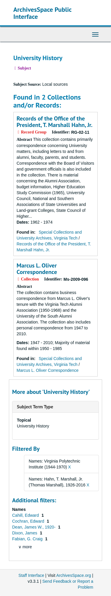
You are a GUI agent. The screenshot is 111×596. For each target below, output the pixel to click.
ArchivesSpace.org (73, 575)
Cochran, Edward (28, 521)
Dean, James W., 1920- (34, 527)
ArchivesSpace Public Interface (42, 13)
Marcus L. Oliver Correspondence (37, 269)
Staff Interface (31, 575)
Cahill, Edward (26, 515)
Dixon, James (25, 533)
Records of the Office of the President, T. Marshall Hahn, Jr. (54, 122)
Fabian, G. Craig (28, 538)
